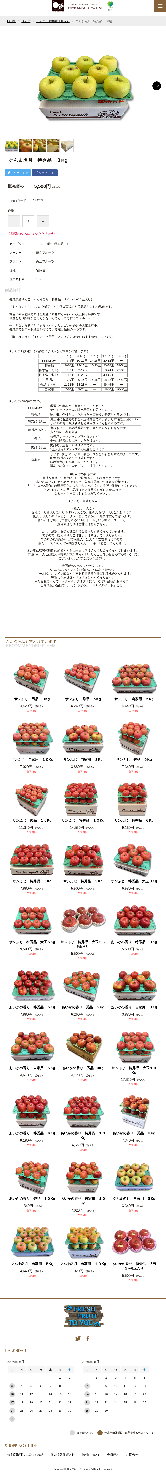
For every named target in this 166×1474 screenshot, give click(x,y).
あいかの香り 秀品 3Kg (83, 1068)
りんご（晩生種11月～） (53, 21)
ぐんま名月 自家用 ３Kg (134, 1198)
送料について (91, 1454)
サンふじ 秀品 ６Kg (134, 759)
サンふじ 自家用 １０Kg (32, 759)
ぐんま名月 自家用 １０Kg (83, 1264)
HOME (11, 21)
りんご (25, 21)
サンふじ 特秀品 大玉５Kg (32, 942)
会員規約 (113, 1454)
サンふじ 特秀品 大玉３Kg (134, 881)
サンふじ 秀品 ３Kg (32, 699)
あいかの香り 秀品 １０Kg (32, 1198)
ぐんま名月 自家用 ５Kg (32, 1264)
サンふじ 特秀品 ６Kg (133, 820)
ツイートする (18, 172)
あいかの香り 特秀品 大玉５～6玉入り (134, 1266)
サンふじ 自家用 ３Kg (82, 759)
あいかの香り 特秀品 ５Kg (32, 1007)
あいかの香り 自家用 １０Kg (83, 1201)
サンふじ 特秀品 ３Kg (82, 881)
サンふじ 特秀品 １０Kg (83, 820)
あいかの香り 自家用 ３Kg (134, 1007)
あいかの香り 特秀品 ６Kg (32, 1133)
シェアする (45, 172)
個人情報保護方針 (63, 1454)
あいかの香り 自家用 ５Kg (32, 1068)
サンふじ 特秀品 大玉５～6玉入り (83, 944)
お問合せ (132, 1454)
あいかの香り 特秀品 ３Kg (134, 942)
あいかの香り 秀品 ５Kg (83, 1007)
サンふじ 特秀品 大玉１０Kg (134, 1070)
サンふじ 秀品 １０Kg (32, 820)
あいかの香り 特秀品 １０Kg (83, 1135)
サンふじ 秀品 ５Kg (83, 699)
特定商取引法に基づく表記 (25, 1454)
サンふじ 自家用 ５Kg (133, 699)
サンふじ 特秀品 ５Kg (32, 881)
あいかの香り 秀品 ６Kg (134, 1133)
